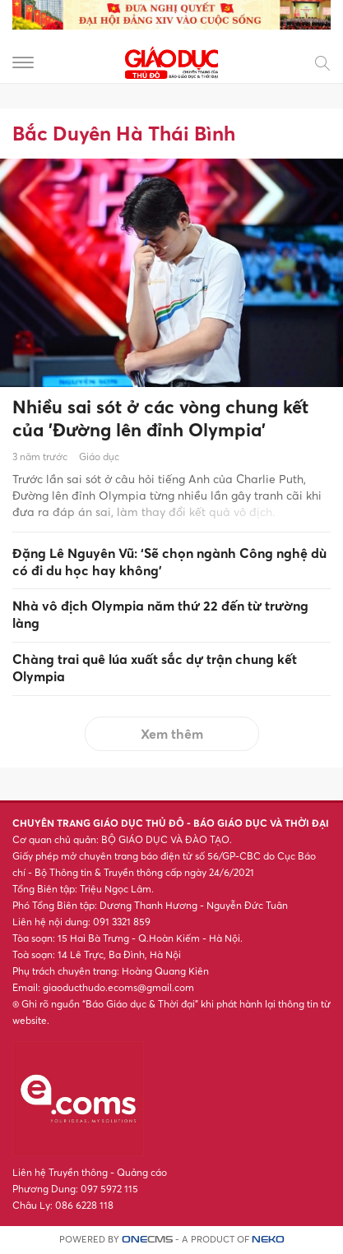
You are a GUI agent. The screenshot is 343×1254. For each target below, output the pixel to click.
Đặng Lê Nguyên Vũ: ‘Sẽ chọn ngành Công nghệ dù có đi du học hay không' (169, 562)
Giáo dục (99, 456)
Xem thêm (172, 734)
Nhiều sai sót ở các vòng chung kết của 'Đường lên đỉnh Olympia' (160, 418)
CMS (147, 1239)
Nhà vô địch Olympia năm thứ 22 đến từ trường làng (160, 614)
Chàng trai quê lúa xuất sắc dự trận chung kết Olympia (154, 668)
